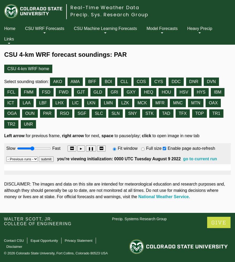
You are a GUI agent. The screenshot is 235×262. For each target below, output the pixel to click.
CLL (124, 81)
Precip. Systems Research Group (139, 219)
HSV (184, 92)
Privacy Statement (79, 241)
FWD (63, 92)
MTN (195, 103)
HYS (201, 92)
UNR (28, 124)
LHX (59, 103)
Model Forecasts (162, 28)
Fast (56, 148)
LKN (91, 103)
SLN (115, 113)
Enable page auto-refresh (191, 148)
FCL (11, 92)
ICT (10, 103)
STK (149, 113)
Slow (11, 148)
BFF (92, 81)
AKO (57, 81)
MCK (142, 103)
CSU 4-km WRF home (28, 68)
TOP (199, 113)
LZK (125, 103)
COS (141, 81)
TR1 (216, 113)
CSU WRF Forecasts (44, 28)
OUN (30, 113)
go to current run (200, 159)
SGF (82, 113)
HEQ (148, 92)
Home (10, 28)
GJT (81, 92)
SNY (132, 113)
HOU (166, 92)
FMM (28, 92)
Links (9, 39)
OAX (213, 103)
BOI (108, 81)
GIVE (218, 222)
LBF (43, 103)
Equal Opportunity (44, 241)
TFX (183, 113)
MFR (160, 103)
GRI (114, 92)
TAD (166, 113)
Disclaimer (14, 247)
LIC (75, 103)
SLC (99, 113)
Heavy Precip (199, 28)
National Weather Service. (164, 196)
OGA (12, 113)
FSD (46, 92)
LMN (108, 103)
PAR (47, 113)
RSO (64, 113)
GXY (131, 92)
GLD (98, 92)
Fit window (128, 148)
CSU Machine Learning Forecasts (105, 28)
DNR (193, 81)
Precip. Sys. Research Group (109, 14)
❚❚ (91, 149)
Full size (154, 148)
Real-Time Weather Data (104, 7)
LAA (26, 103)
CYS (158, 81)
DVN (211, 81)
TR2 (11, 124)
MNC (177, 103)
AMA (75, 81)
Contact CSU (14, 241)
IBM (217, 92)
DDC (176, 81)
